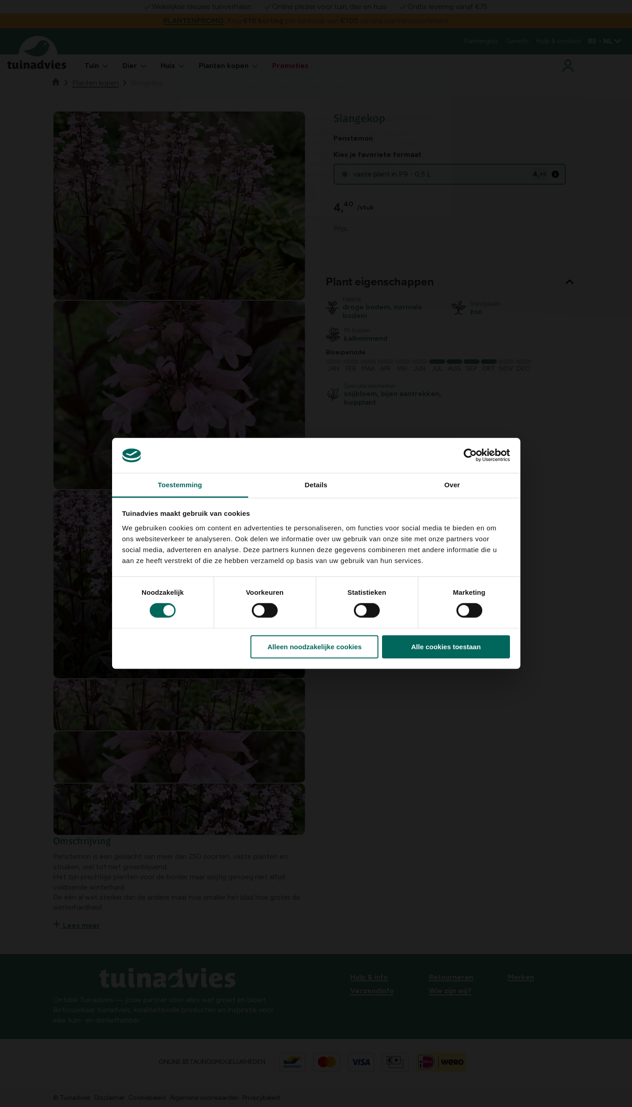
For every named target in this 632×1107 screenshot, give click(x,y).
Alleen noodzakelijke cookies (315, 647)
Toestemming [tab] (180, 485)
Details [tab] (316, 485)
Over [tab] (452, 485)
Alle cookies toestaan (445, 647)
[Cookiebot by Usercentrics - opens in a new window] (470, 455)
